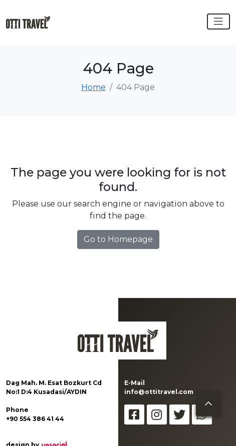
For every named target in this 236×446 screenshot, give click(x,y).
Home (93, 87)
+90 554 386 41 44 (35, 418)
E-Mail (134, 382)
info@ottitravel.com (158, 392)
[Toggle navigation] (218, 22)
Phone (17, 410)
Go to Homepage (118, 239)
